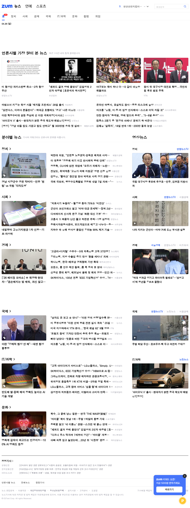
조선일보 (53, 95)
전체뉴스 (25, 482)
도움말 (94, 490)
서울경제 (183, 197)
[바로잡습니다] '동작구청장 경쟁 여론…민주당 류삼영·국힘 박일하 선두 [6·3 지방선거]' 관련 (61, 469)
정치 (13, 16)
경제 (36, 16)
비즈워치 (183, 245)
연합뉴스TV (7, 95)
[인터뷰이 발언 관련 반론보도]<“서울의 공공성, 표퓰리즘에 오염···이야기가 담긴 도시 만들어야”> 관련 (65, 465)
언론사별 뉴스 (8, 482)
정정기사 (6, 461)
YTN (146, 95)
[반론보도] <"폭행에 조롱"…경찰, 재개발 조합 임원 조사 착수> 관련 (50, 472)
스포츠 (41, 6)
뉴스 (17, 6)
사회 (25, 16)
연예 (28, 6)
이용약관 (22, 490)
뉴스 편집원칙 (8, 490)
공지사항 (72, 490)
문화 (74, 16)
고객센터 (84, 490)
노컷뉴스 (171, 311)
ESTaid (7, 498)
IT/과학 (61, 16)
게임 (97, 16)
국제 (48, 16)
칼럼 (86, 16)
